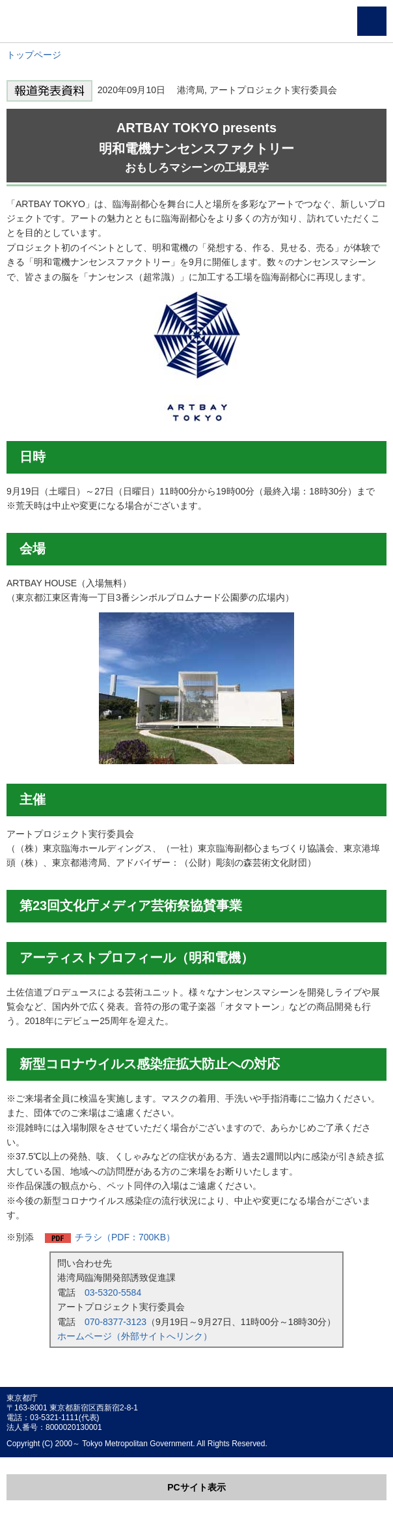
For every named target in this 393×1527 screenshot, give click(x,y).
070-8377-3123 (115, 1322)
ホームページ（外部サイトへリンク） (134, 1336)
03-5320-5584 (113, 1292)
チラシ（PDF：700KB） (125, 1237)
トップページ (34, 55)
